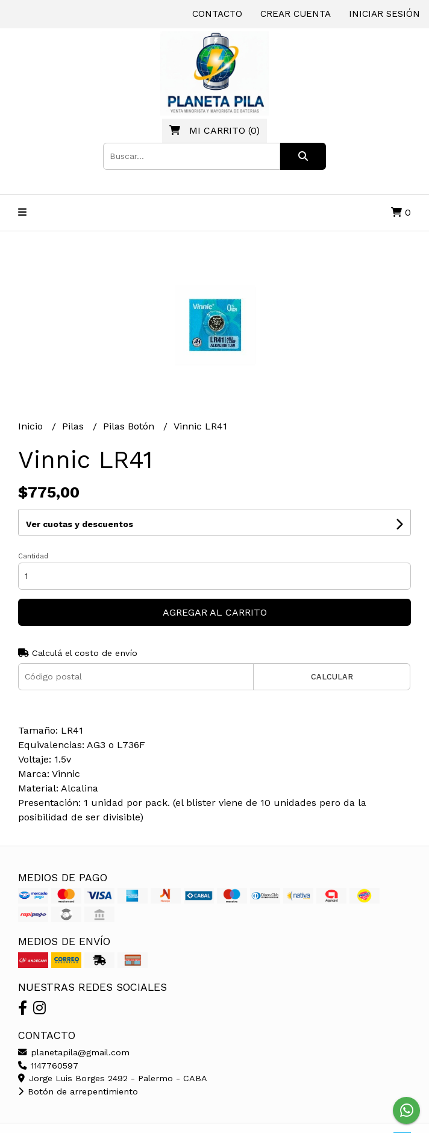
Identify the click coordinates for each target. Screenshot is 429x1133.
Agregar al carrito (215, 612)
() (214, 130)
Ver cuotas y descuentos (79, 524)
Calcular (332, 676)
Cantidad (33, 556)
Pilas (74, 426)
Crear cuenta (295, 13)
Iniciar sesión (384, 13)
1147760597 (48, 1065)
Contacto (217, 13)
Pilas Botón (130, 426)
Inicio (32, 426)
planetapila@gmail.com (74, 1052)
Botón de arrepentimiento (78, 1091)
